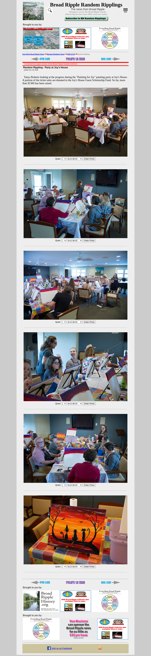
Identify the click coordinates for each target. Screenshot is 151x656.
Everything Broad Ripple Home (33, 54)
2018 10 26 (71, 54)
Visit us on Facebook (61, 648)
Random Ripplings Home (55, 54)
